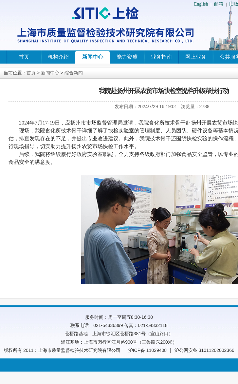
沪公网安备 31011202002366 (204, 350)
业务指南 (161, 57)
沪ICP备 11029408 (147, 350)
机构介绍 (58, 57)
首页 (24, 57)
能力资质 (127, 57)
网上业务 (195, 57)
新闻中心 (92, 57)
